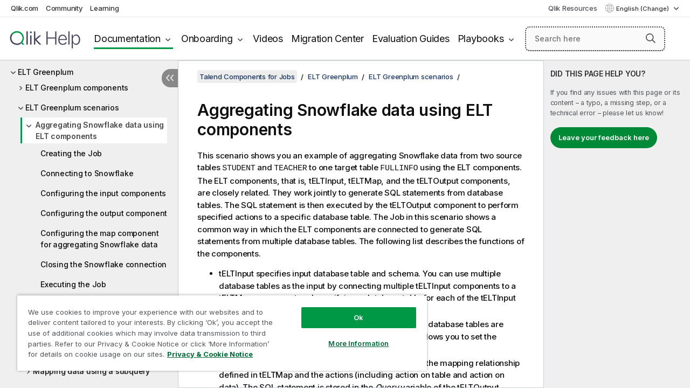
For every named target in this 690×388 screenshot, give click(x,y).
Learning (104, 8)
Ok (350, 309)
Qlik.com (24, 8)
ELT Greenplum (45, 72)
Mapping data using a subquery (91, 371)
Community (64, 8)
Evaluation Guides (411, 38)
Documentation (127, 38)
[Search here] (595, 38)
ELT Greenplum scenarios (72, 107)
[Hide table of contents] (170, 78)
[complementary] (617, 224)
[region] (217, 329)
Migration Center (327, 38)
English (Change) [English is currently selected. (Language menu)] (643, 8)
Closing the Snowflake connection (103, 264)
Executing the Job (73, 284)
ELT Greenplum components (76, 87)
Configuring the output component (103, 213)
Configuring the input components (103, 193)
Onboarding (207, 38)
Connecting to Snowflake (86, 173)
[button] (651, 38)
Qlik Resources (572, 8)
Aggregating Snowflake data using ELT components (100, 130)
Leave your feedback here (603, 137)
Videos (268, 38)
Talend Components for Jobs (247, 76)
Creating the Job (71, 153)
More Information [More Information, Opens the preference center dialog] (350, 335)
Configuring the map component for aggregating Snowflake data (99, 238)
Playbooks (481, 38)
